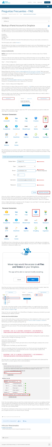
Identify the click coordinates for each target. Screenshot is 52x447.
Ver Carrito (47, 2)
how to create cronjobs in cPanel (36, 320)
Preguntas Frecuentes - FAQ (13, 14)
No (24, 421)
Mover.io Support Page (11, 309)
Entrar (34, 2)
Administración (4, 14)
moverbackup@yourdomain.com (34, 73)
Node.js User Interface (7, 427)
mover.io (18, 42)
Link (30, 86)
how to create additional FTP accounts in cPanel (28, 71)
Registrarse (40, 2)
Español (30, 2)
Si (19, 421)
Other (21, 14)
